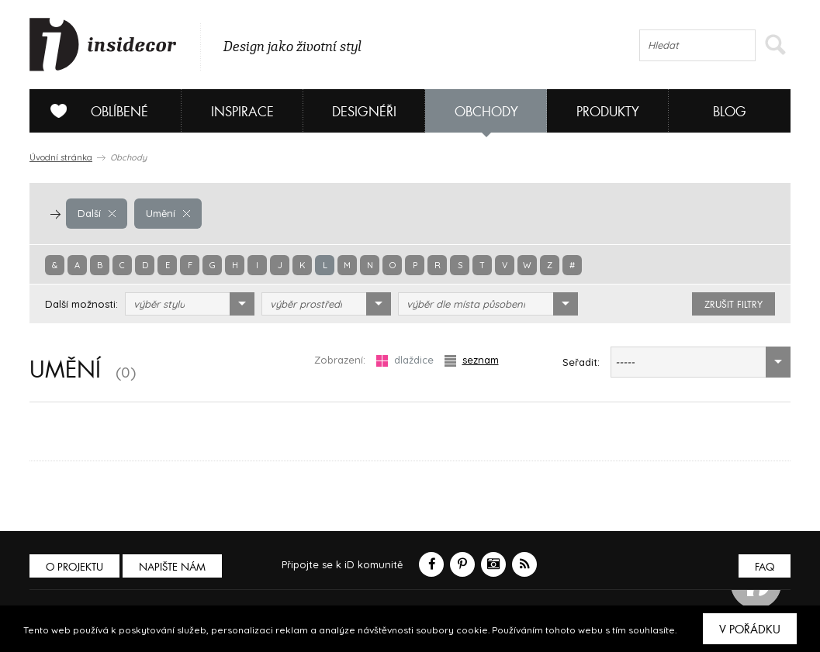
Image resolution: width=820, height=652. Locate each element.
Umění (168, 213)
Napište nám (172, 567)
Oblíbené (93, 111)
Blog (729, 112)
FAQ (764, 567)
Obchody (486, 112)
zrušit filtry (733, 304)
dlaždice (405, 360)
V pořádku (749, 629)
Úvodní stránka (60, 157)
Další (97, 213)
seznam (472, 360)
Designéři (364, 112)
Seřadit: (581, 362)
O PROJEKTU (74, 567)
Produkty (607, 112)
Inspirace (242, 112)
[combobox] (189, 304)
